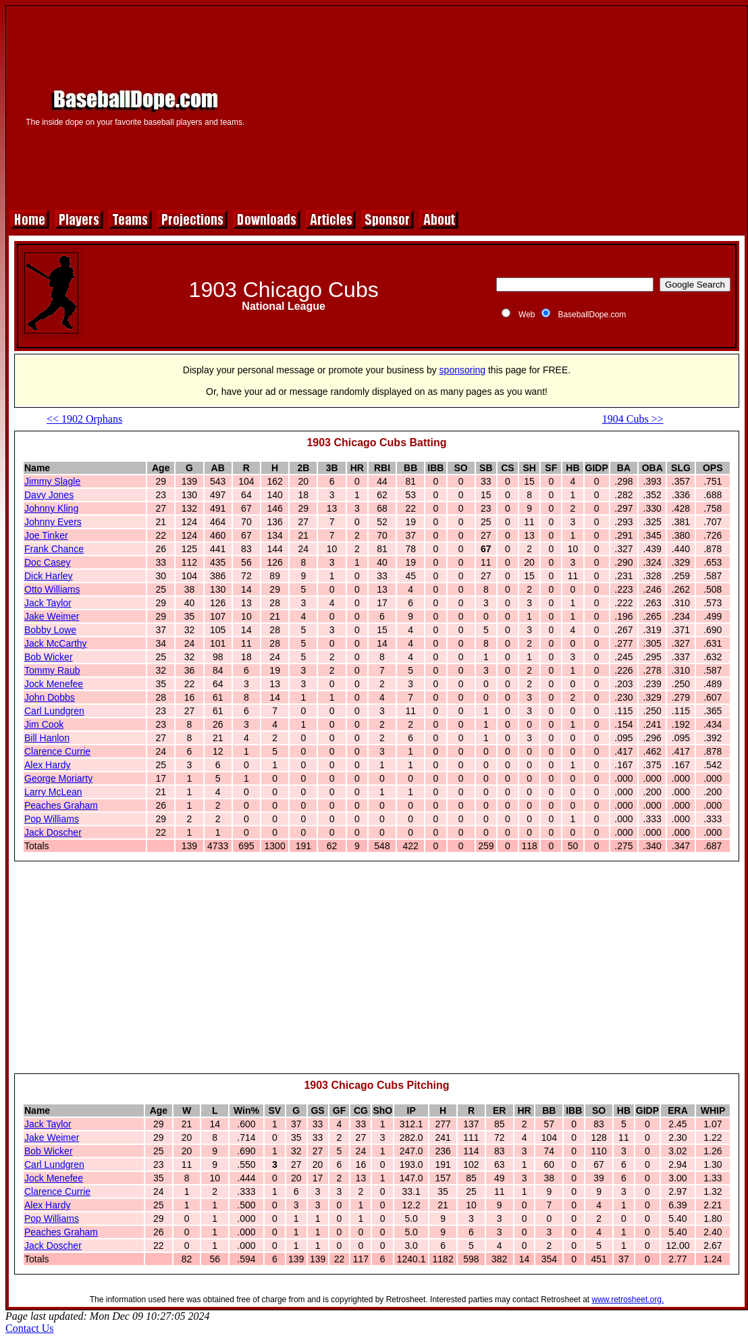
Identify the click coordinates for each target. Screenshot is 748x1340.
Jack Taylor (48, 602)
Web (526, 314)
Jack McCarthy (55, 643)
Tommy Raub (52, 670)
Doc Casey (47, 562)
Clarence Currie (57, 751)
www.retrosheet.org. (628, 1299)
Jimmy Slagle (52, 481)
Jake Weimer (51, 616)
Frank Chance (54, 548)
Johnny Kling (51, 508)
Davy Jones (49, 494)
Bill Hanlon (47, 737)
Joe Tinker (46, 535)
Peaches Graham (61, 805)
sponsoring (462, 370)
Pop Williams (51, 818)
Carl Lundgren (54, 710)
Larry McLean (53, 791)
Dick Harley (48, 575)
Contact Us (29, 1328)
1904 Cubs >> (633, 419)
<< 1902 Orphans (84, 419)
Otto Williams (52, 589)
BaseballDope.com (592, 314)
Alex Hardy (47, 764)
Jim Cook (43, 724)
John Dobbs (49, 697)
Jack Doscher (53, 832)
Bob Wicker (48, 656)
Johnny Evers (53, 521)
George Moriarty (58, 778)
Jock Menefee (53, 683)
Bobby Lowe (50, 629)
